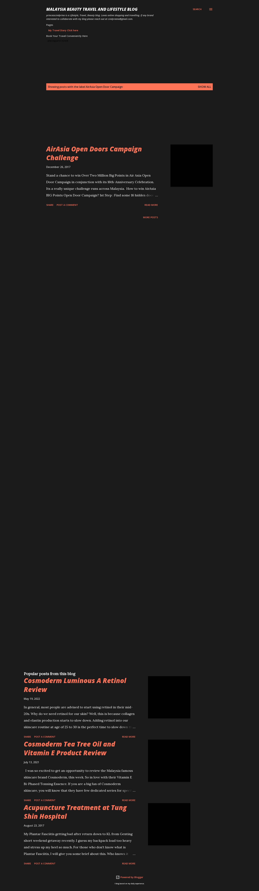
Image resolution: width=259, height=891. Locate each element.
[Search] (197, 9)
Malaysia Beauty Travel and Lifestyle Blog (92, 9)
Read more (151, 204)
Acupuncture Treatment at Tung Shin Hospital (75, 812)
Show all (204, 87)
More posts (150, 217)
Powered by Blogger (129, 877)
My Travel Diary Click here (63, 30)
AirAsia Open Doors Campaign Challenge (94, 153)
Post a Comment (67, 204)
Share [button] (50, 204)
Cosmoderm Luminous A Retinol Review (75, 685)
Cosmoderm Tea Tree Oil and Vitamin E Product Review (69, 748)
